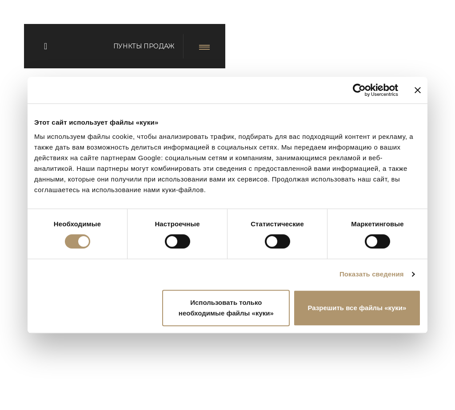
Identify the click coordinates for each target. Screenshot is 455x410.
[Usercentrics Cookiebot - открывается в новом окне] (359, 90)
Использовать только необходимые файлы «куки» (226, 308)
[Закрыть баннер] (418, 90)
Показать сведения (371, 274)
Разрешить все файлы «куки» (356, 307)
